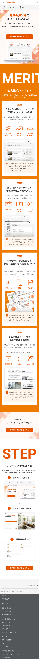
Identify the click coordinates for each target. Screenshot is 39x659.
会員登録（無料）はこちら (19, 37)
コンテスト (5, 646)
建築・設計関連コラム (8, 640)
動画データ (6, 625)
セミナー (4, 643)
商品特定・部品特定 (8, 651)
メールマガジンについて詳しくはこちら (20, 352)
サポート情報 (6, 657)
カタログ (4, 595)
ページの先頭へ (33, 585)
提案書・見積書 (6, 608)
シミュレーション (7, 611)
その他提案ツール (7, 614)
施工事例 (4, 636)
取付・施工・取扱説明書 (9, 632)
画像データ (6, 622)
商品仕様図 (5, 629)
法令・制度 (5, 603)
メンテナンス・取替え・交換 (10, 654)
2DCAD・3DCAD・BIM (8, 619)
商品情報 (5, 599)
